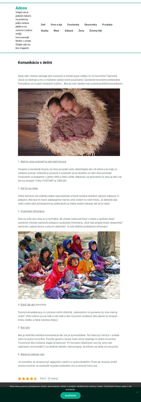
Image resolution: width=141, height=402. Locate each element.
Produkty (107, 24)
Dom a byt (56, 24)
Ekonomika (91, 24)
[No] (137, 392)
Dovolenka (73, 24)
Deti (43, 24)
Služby (44, 30)
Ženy (81, 30)
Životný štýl (95, 30)
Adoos (21, 8)
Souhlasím (70, 395)
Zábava (69, 30)
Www (56, 30)
